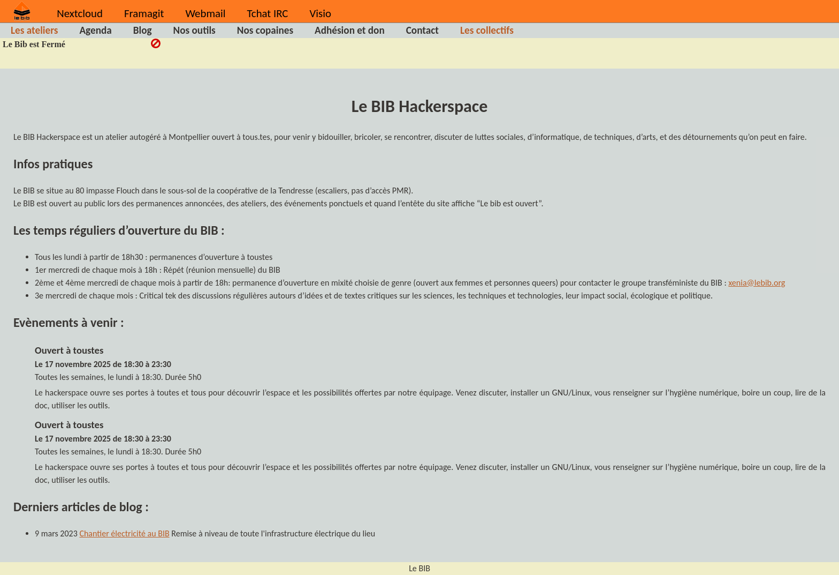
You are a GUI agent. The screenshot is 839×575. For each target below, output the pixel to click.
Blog (142, 30)
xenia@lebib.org (756, 283)
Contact (422, 30)
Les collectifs (487, 30)
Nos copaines (265, 30)
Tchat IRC (267, 13)
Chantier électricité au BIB (124, 533)
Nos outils (194, 30)
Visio (320, 13)
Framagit (144, 13)
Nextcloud (80, 13)
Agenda (95, 30)
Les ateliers (34, 30)
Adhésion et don (350, 30)
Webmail (205, 13)
